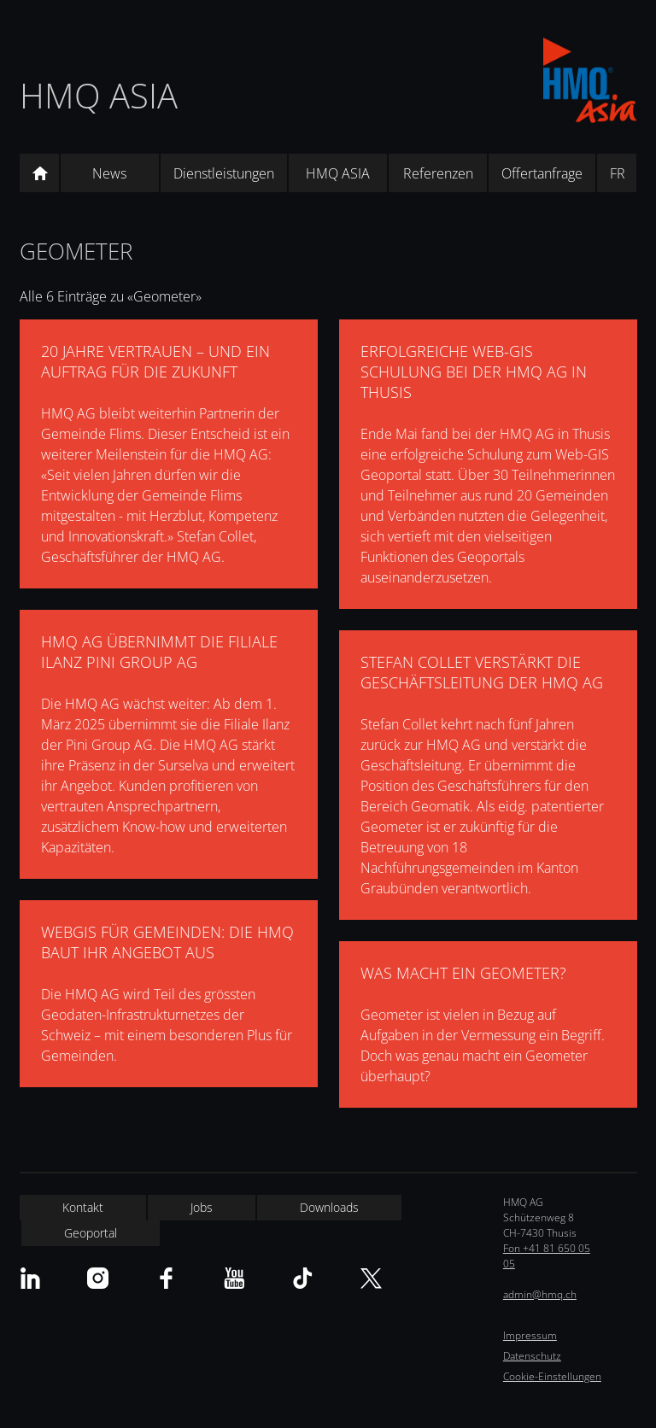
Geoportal (90, 1233)
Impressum (530, 1335)
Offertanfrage (542, 173)
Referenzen (438, 173)
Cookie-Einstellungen (552, 1376)
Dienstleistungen (223, 173)
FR (617, 173)
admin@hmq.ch (540, 1294)
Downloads (329, 1207)
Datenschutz (532, 1356)
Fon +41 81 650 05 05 (546, 1256)
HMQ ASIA (99, 95)
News (109, 173)
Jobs (201, 1207)
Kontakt (82, 1207)
